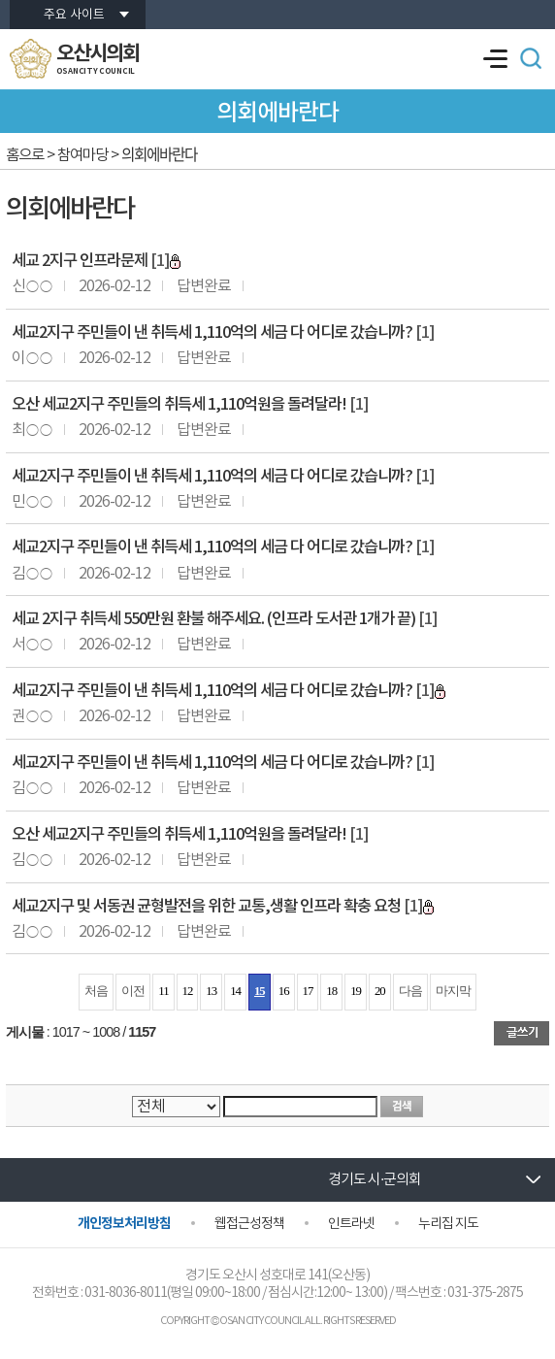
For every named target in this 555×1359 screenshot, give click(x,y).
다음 (410, 991)
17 (308, 991)
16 (283, 991)
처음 (96, 991)
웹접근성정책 (249, 1224)
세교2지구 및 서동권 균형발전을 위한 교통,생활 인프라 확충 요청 (206, 906)
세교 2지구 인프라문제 (79, 261)
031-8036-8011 (125, 1293)
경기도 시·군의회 (374, 1180)
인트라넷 (351, 1224)
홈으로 (25, 155)
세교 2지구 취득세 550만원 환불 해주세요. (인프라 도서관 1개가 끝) (213, 619)
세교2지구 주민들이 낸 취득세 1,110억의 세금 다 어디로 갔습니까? (212, 333)
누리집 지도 (448, 1224)
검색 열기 (530, 58)
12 (187, 991)
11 (163, 991)
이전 (133, 991)
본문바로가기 (0, 0)
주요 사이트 (74, 15)
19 (355, 991)
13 (211, 991)
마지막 (453, 991)
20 (380, 991)
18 (331, 991)
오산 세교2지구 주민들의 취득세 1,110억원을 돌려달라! (179, 404)
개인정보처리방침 (124, 1223)
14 (235, 991)
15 (259, 991)
